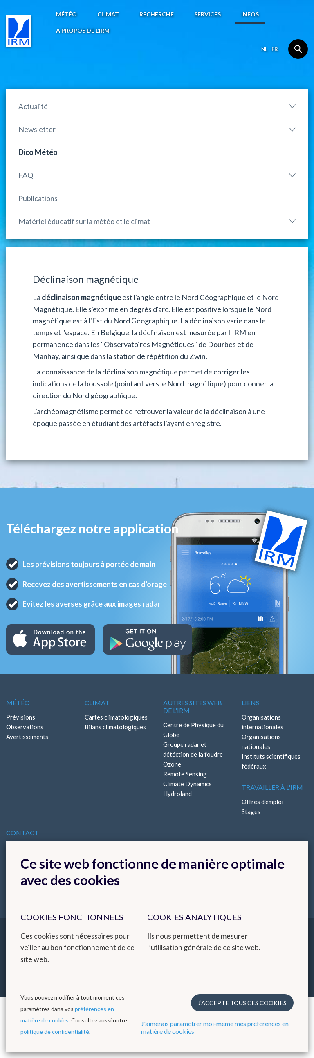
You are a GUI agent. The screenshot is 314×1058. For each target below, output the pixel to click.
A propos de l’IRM (83, 30)
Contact (22, 832)
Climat (108, 14)
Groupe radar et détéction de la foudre (193, 749)
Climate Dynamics (187, 783)
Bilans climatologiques (115, 727)
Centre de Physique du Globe (193, 729)
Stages (251, 811)
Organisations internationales (262, 722)
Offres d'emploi (262, 801)
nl (264, 49)
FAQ (25, 174)
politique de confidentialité (54, 1031)
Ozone (172, 764)
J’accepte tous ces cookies (242, 1002)
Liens (250, 702)
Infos (250, 14)
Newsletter (37, 129)
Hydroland (177, 793)
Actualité (33, 106)
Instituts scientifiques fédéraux (271, 761)
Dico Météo (38, 152)
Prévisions (20, 717)
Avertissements (27, 736)
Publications (38, 198)
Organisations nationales (261, 741)
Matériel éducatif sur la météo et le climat (84, 221)
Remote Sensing (185, 774)
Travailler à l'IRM (272, 787)
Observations (24, 727)
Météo (66, 14)
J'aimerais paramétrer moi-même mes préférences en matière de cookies (215, 1027)
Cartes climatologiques (116, 717)
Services (207, 14)
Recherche (156, 14)
